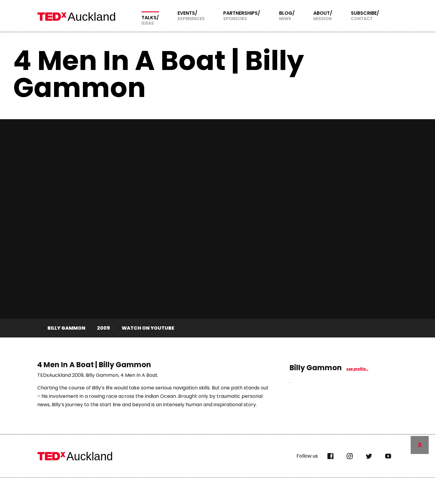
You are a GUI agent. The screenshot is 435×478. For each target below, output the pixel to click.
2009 (103, 328)
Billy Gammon (66, 328)
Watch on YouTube (148, 328)
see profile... (357, 368)
